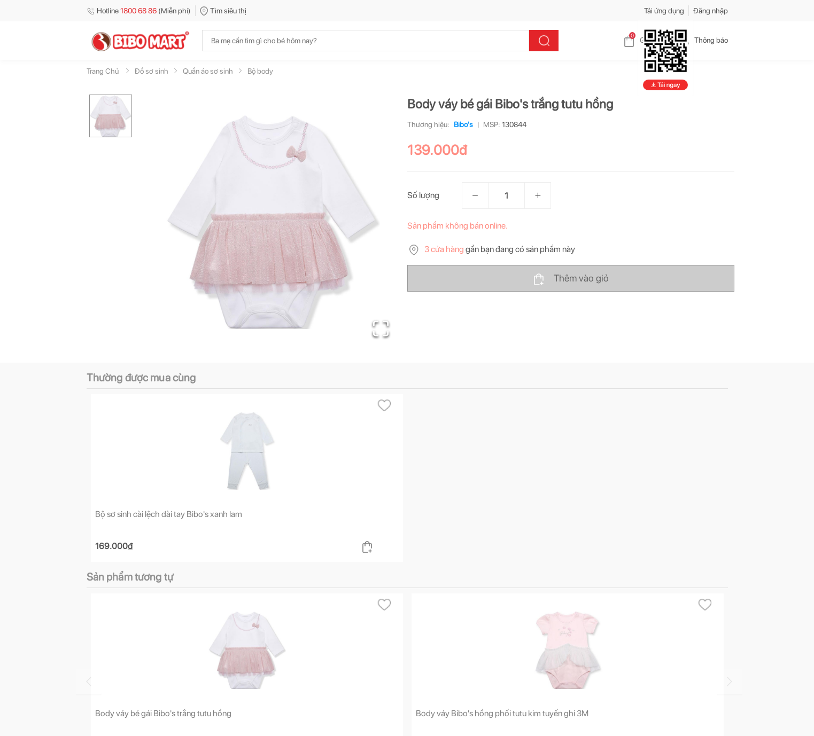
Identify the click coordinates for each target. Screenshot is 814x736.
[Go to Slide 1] (110, 116)
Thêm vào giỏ (570, 278)
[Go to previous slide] (89, 681)
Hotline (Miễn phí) (139, 10)
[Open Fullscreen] (381, 328)
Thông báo (702, 40)
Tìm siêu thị (223, 10)
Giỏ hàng (645, 40)
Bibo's (461, 124)
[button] (273, 222)
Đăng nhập (710, 10)
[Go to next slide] (729, 681)
